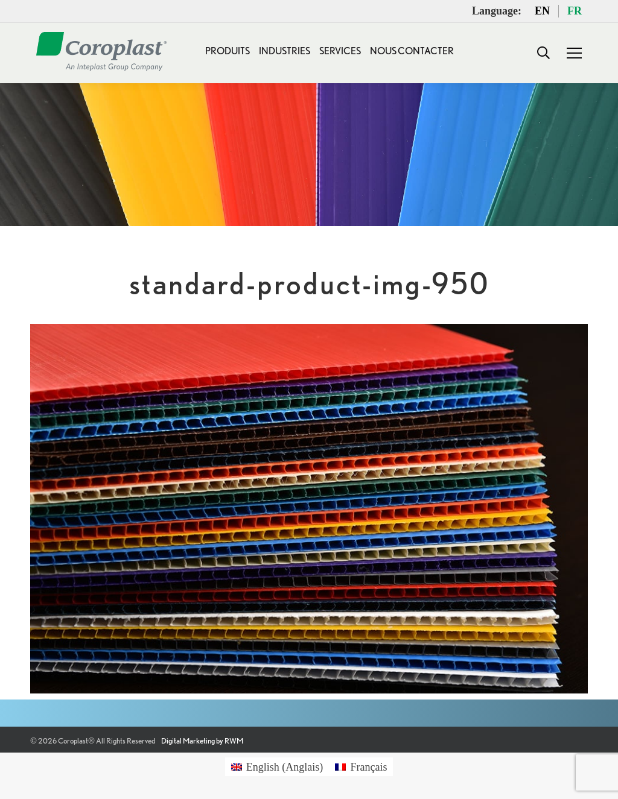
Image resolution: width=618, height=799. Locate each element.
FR (574, 11)
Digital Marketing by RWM (202, 740)
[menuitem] (277, 766)
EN (542, 11)
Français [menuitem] (368, 767)
